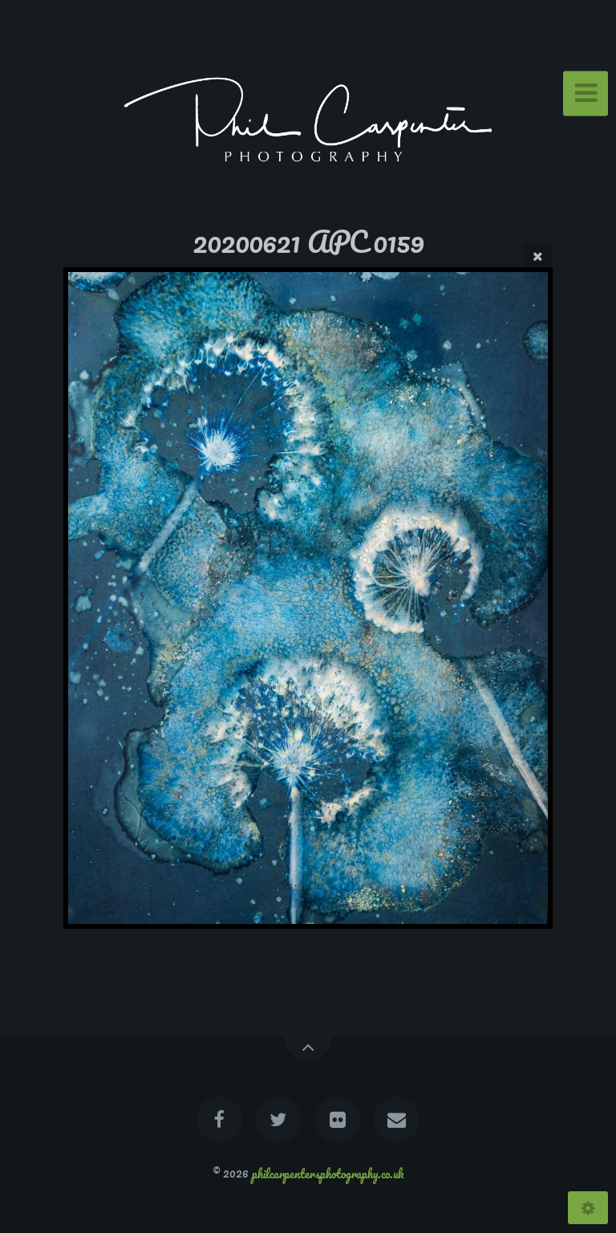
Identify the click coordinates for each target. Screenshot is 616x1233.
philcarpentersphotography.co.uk (327, 1172)
